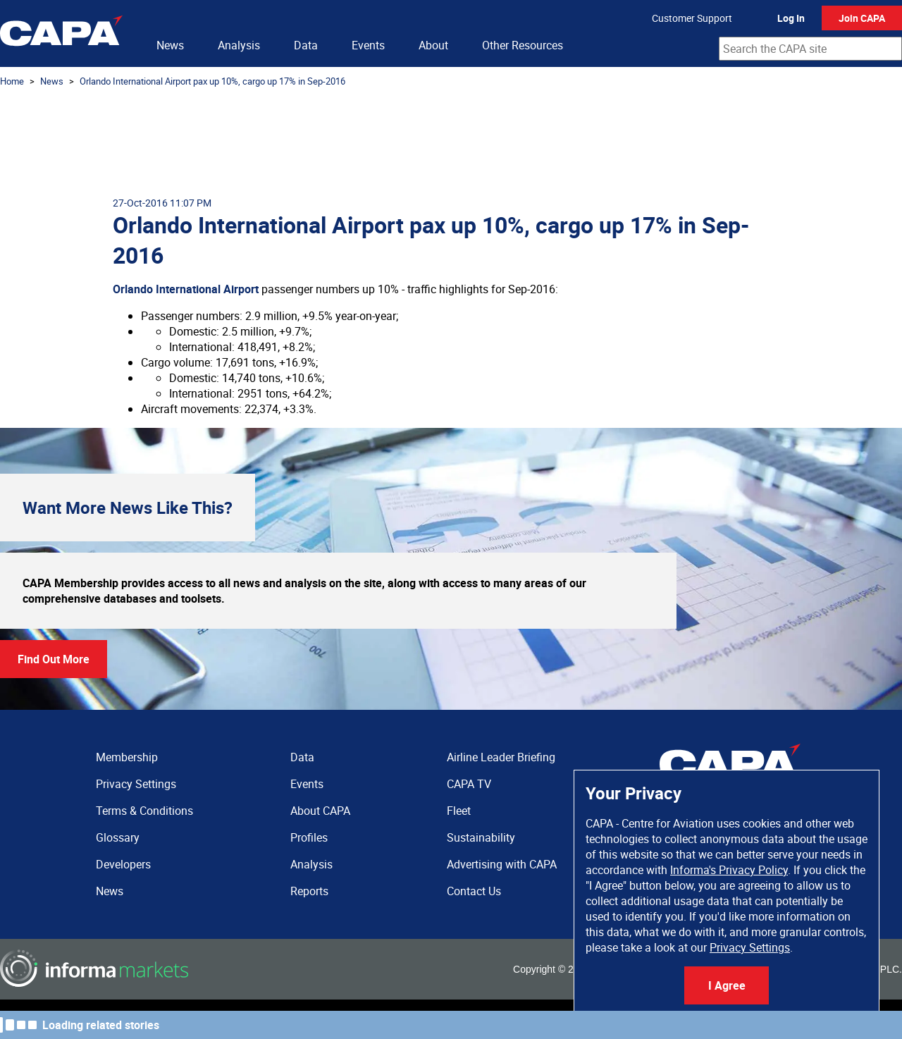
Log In (791, 18)
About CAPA (320, 810)
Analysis (239, 45)
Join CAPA (862, 18)
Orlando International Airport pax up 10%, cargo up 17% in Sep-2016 (212, 81)
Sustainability (481, 837)
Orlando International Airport (186, 289)
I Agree (727, 985)
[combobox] (810, 49)
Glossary (118, 837)
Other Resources (522, 45)
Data (306, 45)
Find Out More (53, 659)
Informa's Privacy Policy (729, 870)
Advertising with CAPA (502, 864)
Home (12, 81)
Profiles (309, 837)
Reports (309, 891)
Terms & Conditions (144, 810)
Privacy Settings (750, 947)
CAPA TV (469, 784)
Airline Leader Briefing (501, 757)
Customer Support (692, 18)
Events (368, 45)
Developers (123, 864)
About (433, 45)
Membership (127, 757)
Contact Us (474, 891)
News (170, 45)
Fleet (459, 810)
